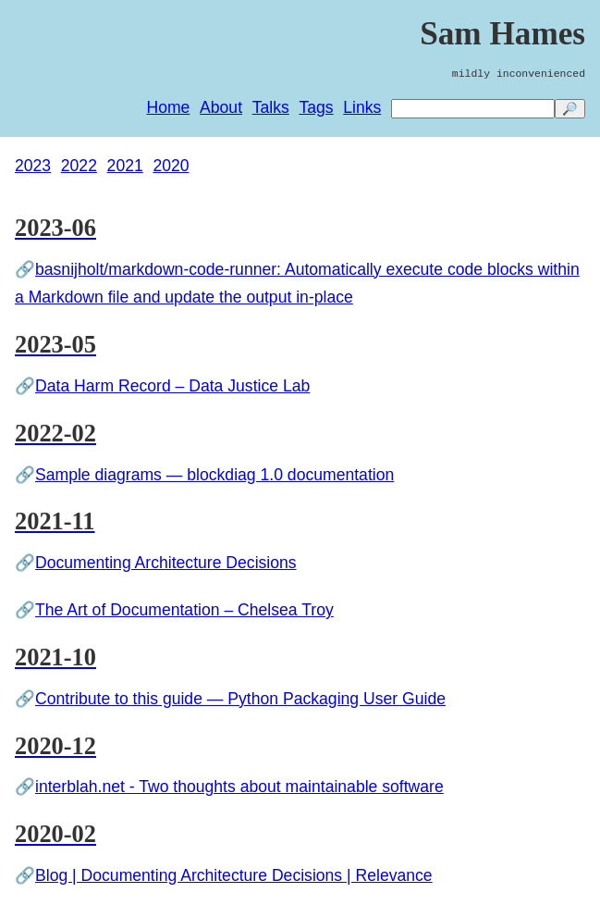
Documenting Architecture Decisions (166, 562)
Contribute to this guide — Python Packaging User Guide (240, 698)
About (221, 107)
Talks (270, 107)
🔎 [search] (570, 109)
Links (362, 107)
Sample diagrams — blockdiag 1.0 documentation (214, 474)
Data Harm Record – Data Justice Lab (172, 386)
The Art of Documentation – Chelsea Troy (184, 610)
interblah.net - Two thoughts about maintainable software (239, 786)
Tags (316, 107)
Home (168, 107)
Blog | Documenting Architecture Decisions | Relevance (234, 875)
